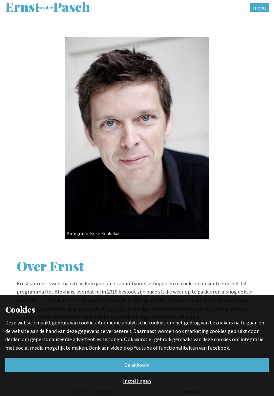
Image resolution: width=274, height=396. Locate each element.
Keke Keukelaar (105, 233)
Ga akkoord (137, 365)
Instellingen (137, 381)
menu (259, 7)
